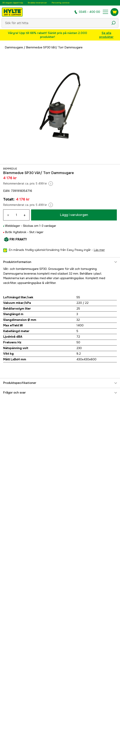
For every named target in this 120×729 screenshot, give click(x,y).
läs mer (99, 249)
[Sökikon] (113, 23)
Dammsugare (14, 47)
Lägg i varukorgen (74, 215)
